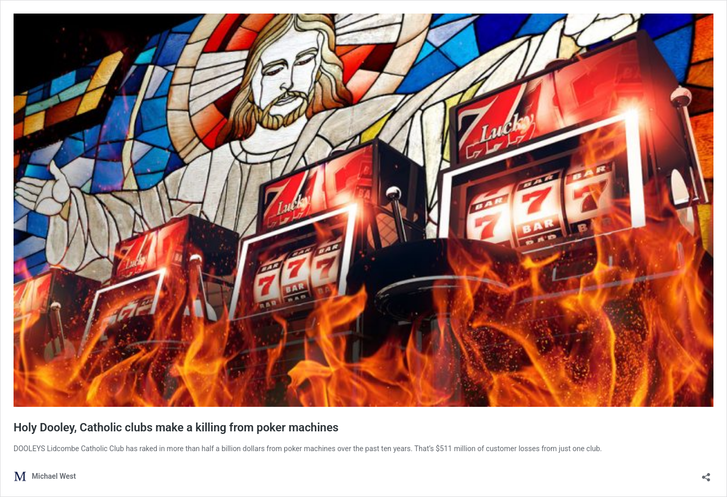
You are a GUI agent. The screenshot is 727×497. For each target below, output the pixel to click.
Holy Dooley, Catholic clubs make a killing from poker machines (176, 427)
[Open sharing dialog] (706, 474)
